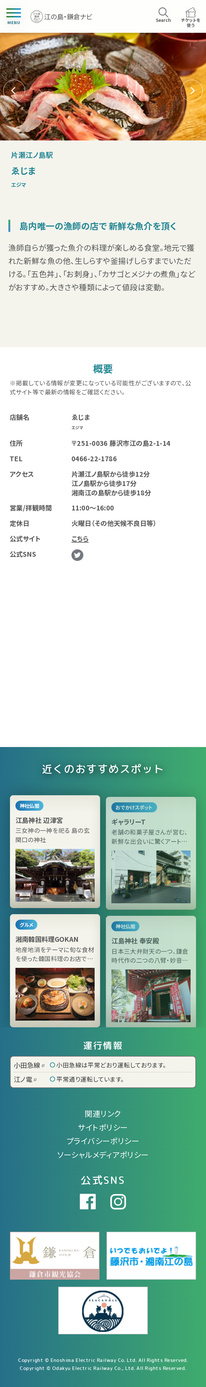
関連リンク (103, 1113)
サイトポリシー (103, 1127)
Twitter (77, 555)
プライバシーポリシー (103, 1140)
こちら (80, 538)
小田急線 (29, 1065)
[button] (192, 91)
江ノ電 (25, 1079)
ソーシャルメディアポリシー (103, 1154)
